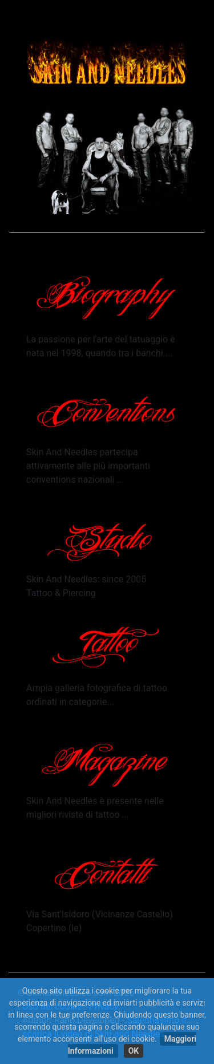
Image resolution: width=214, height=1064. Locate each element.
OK (133, 1050)
